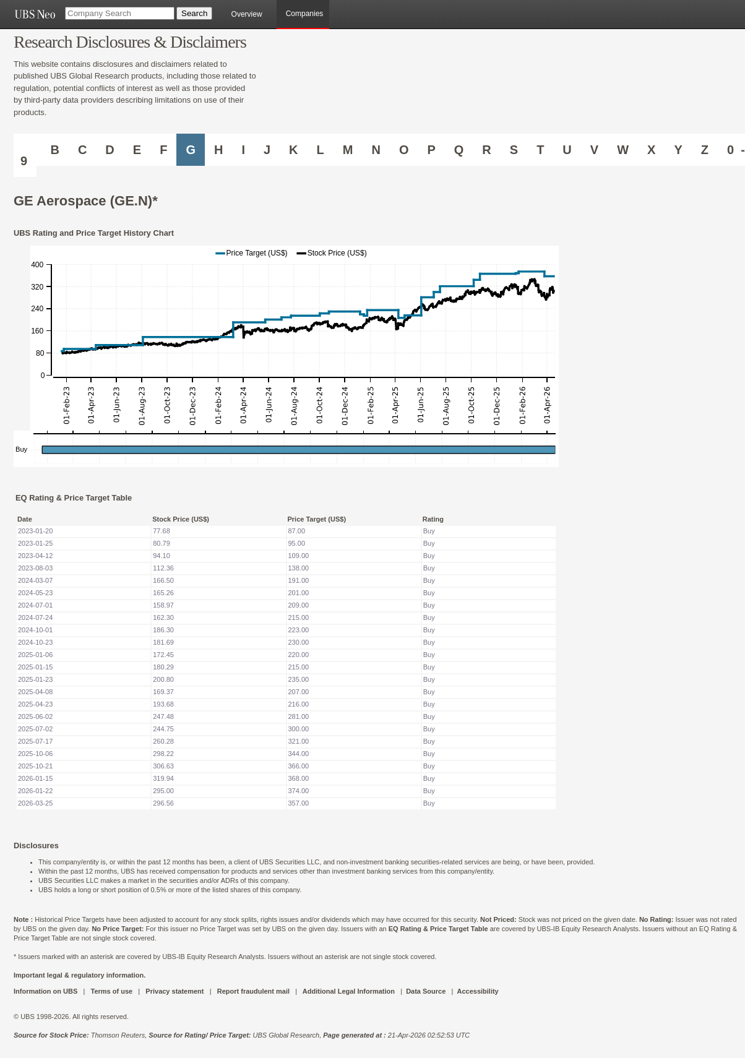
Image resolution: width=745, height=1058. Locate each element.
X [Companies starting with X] (651, 150)
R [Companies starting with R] (486, 150)
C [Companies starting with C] (82, 150)
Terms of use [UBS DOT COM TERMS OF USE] (111, 991)
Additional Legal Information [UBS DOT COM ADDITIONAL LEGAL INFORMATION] (349, 991)
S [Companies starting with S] (514, 150)
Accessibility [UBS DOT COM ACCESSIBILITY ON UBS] (477, 991)
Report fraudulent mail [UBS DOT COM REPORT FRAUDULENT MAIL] (253, 991)
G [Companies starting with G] (191, 150)
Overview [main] (246, 14)
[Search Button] (194, 13)
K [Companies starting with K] (293, 150)
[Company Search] (119, 13)
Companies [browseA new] (305, 13)
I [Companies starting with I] (243, 150)
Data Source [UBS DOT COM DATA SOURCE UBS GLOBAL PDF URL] (426, 991)
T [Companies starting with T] (540, 150)
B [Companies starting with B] (54, 150)
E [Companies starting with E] (137, 150)
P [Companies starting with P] (431, 150)
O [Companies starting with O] (404, 150)
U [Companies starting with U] (566, 150)
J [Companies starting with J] (267, 150)
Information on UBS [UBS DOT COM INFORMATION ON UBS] (46, 991)
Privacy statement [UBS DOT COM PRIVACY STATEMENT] (174, 991)
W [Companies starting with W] (623, 150)
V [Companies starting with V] (594, 150)
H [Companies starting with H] (218, 150)
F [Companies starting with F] (163, 150)
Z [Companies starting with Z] (704, 150)
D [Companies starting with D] (109, 150)
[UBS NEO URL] (34, 14)
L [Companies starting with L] (320, 150)
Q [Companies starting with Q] (459, 150)
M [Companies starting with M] (348, 150)
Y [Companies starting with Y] (678, 150)
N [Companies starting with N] (375, 150)
